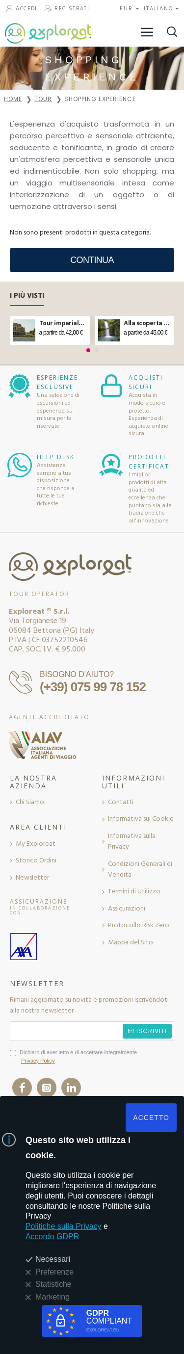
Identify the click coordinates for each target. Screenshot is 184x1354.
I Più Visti (27, 296)
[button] (88, 350)
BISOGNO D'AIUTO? (77, 674)
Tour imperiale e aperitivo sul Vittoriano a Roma (62, 323)
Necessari (52, 1259)
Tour (43, 99)
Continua (91, 260)
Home (13, 99)
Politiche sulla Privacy (64, 1226)
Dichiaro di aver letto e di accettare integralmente (73, 1057)
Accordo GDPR (52, 1236)
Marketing (52, 1297)
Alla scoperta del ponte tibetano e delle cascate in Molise (147, 323)
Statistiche (53, 1284)
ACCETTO (151, 1117)
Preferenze (54, 1272)
